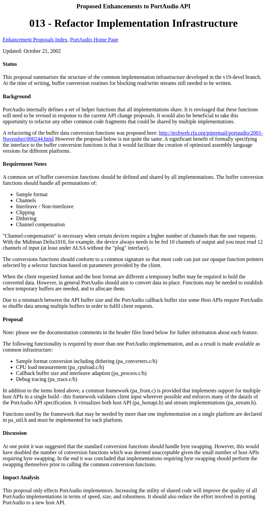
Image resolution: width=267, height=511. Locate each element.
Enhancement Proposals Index (35, 39)
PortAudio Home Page (94, 39)
